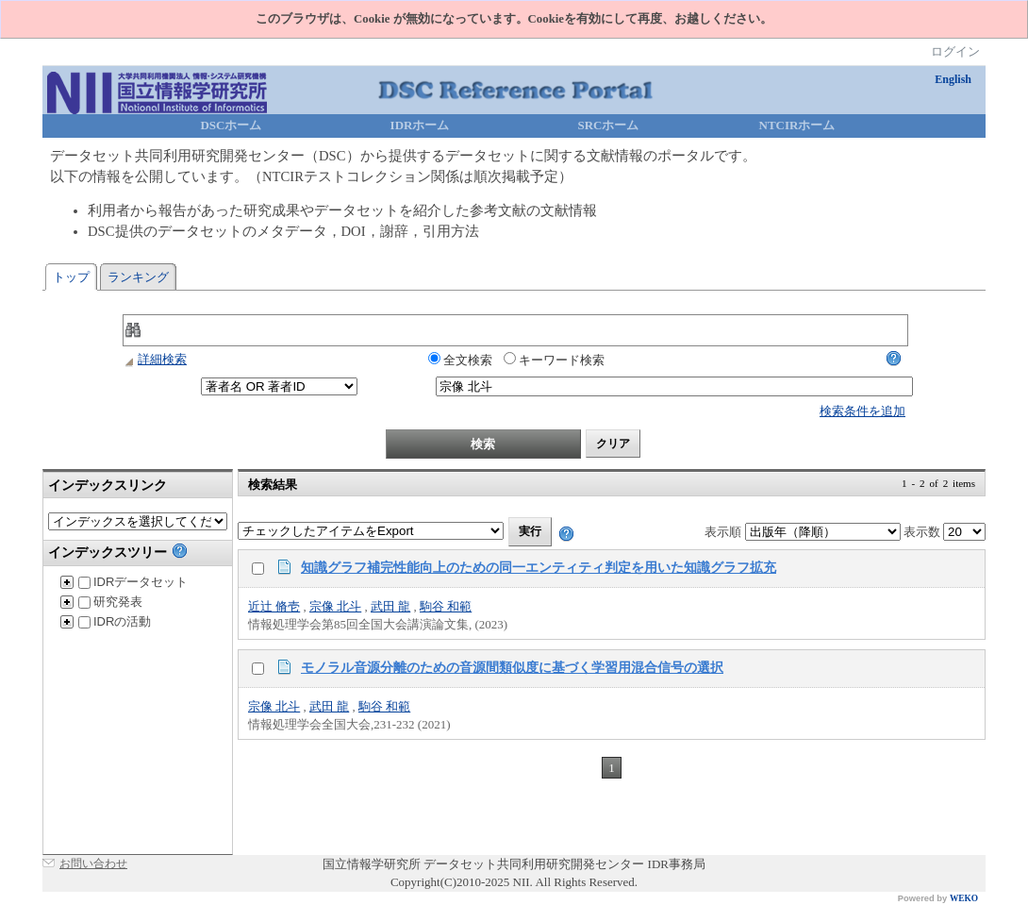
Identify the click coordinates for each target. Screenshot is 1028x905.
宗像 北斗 (335, 606)
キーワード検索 (554, 359)
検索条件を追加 (862, 411)
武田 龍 (390, 606)
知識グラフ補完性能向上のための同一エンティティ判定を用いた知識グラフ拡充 (538, 567)
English (953, 79)
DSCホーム (230, 125)
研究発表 (110, 602)
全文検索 (460, 359)
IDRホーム (420, 125)
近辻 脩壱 (274, 606)
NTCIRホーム (797, 125)
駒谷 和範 (446, 606)
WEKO (964, 898)
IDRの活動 (114, 621)
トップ (71, 277)
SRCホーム (607, 125)
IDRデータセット (133, 582)
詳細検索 (155, 359)
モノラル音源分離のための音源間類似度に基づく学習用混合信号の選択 (512, 667)
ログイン (955, 51)
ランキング (138, 277)
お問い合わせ (93, 863)
